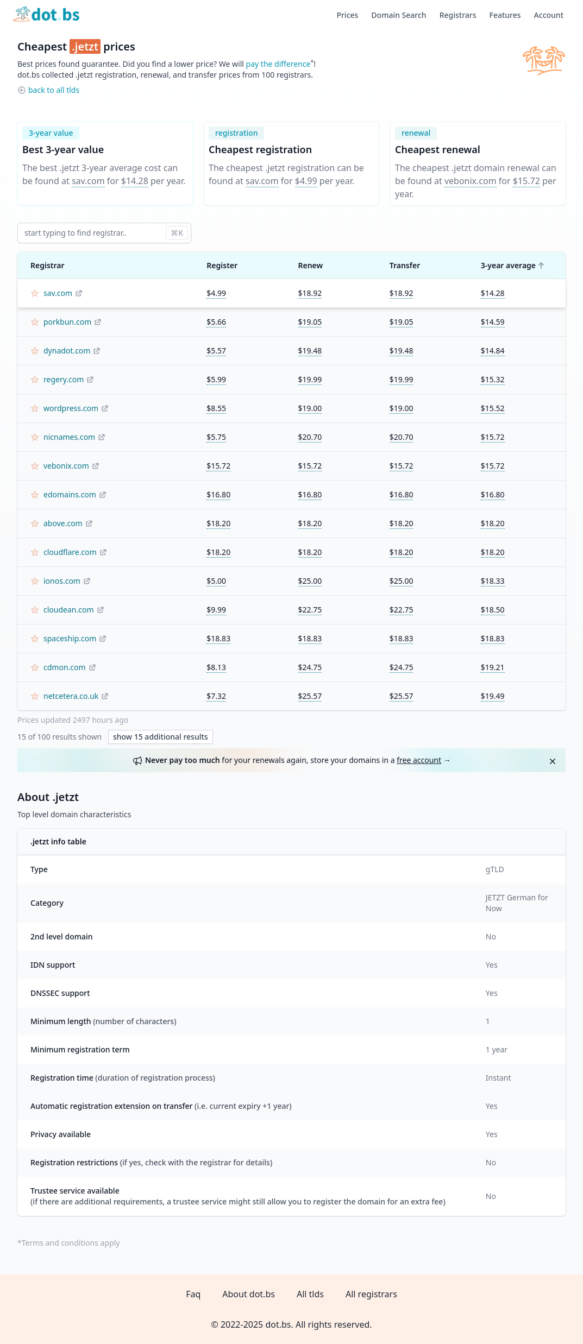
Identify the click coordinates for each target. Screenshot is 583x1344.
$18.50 (493, 609)
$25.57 (310, 696)
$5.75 (216, 437)
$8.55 (216, 408)
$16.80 (218, 494)
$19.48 (310, 350)
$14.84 (493, 350)
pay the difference (278, 64)
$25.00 (310, 581)
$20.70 (310, 437)
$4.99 (306, 181)
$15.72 (526, 181)
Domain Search (398, 15)
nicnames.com (69, 437)
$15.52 (493, 408)
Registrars (458, 15)
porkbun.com (67, 322)
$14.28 (134, 181)
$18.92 (310, 293)
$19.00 (310, 408)
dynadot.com (66, 350)
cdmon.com (64, 667)
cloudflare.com (70, 552)
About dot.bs (248, 1294)
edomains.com (69, 494)
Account (548, 15)
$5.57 (216, 350)
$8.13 (216, 667)
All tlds (310, 1294)
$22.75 (310, 609)
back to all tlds (53, 90)
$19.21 (493, 667)
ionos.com (61, 581)
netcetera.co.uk (70, 696)
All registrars (371, 1294)
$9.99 (216, 609)
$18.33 (493, 581)
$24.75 (310, 667)
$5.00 (216, 581)
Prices (347, 15)
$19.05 (310, 322)
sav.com (88, 181)
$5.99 (216, 379)
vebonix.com (470, 181)
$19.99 (310, 379)
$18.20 (218, 523)
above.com (63, 523)
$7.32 (216, 696)
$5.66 (216, 322)
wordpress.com (70, 408)
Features (505, 15)
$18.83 (218, 638)
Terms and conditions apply (71, 1243)
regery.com (63, 379)
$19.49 (493, 696)
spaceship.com (69, 638)
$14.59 (493, 322)
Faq (193, 1294)
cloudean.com (68, 609)
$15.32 (493, 379)
